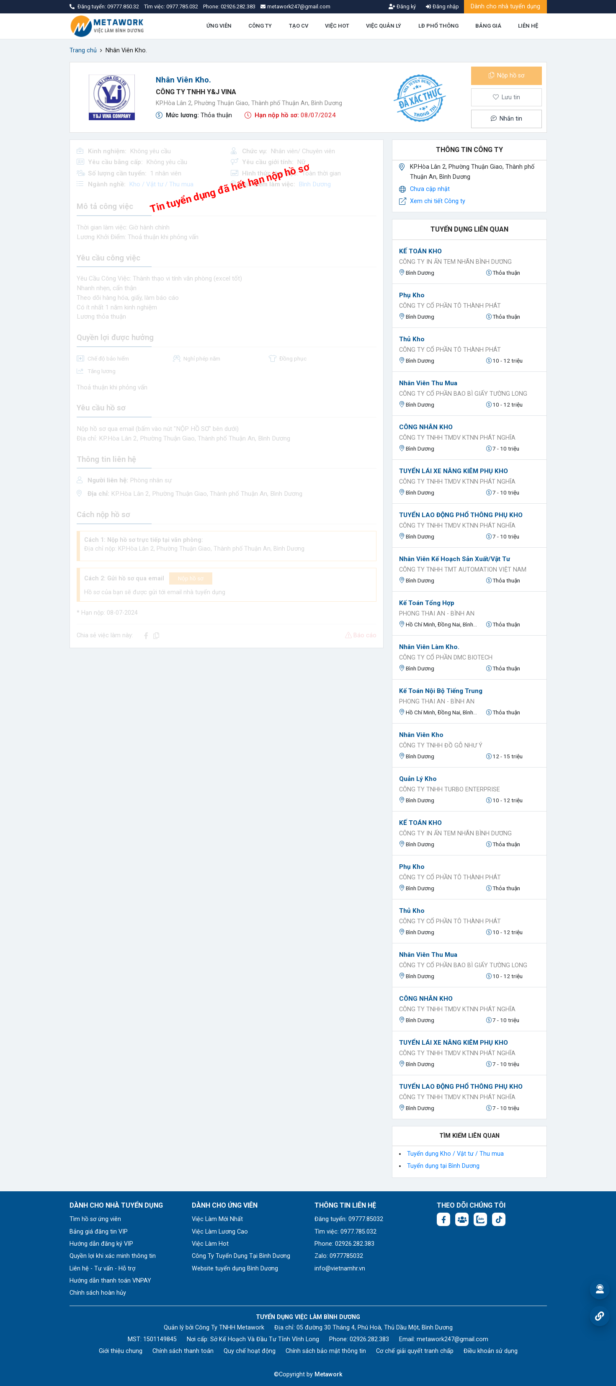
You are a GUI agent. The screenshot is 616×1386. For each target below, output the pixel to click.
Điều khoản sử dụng (491, 1351)
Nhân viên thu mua (428, 383)
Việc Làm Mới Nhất (217, 1219)
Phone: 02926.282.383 (344, 1243)
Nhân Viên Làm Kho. (429, 647)
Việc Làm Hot (210, 1243)
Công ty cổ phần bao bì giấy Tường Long (463, 393)
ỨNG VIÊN (219, 26)
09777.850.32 (123, 6)
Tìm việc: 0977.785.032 (345, 1231)
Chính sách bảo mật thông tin (326, 1351)
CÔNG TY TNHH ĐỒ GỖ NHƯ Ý (440, 745)
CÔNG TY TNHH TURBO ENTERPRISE (449, 789)
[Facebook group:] (462, 1219)
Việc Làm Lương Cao (220, 1231)
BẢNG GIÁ (488, 26)
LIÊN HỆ (528, 26)
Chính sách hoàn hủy (98, 1292)
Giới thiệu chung (120, 1351)
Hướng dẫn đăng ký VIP (101, 1243)
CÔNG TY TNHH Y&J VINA (196, 92)
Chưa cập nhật (430, 189)
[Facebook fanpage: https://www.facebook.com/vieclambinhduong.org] (443, 1219)
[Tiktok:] (498, 1219)
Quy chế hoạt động (250, 1351)
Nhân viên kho (421, 735)
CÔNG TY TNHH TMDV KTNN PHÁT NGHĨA (457, 437)
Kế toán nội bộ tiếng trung (440, 691)
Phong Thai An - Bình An (436, 613)
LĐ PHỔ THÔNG (438, 26)
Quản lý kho (418, 779)
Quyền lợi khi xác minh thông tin (113, 1256)
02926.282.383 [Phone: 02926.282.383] (369, 1339)
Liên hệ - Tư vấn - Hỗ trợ (102, 1268)
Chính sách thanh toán (183, 1351)
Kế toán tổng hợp (426, 603)
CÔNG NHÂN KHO (426, 427)
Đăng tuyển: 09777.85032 (348, 1219)
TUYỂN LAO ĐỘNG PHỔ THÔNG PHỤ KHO (461, 515)
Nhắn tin (506, 118)
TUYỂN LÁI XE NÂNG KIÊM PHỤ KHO (453, 471)
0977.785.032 (182, 6)
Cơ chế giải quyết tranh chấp (415, 1351)
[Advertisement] (227, 713)
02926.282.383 (238, 6)
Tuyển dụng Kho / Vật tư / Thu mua (455, 1153)
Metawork (328, 1374)
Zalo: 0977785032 (338, 1256)
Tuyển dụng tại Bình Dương (443, 1166)
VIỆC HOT (337, 26)
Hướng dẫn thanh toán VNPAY (110, 1280)
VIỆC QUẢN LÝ (383, 26)
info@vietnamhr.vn (339, 1268)
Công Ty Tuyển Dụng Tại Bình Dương (241, 1256)
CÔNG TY (260, 26)
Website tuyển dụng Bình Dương (235, 1268)
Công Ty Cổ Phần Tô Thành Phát (450, 305)
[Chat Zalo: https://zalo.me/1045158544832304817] (480, 1219)
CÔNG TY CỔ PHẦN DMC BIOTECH (445, 657)
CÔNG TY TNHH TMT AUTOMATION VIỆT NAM (462, 569)
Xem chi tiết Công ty (437, 201)
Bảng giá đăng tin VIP (99, 1231)
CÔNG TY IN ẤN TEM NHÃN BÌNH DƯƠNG (455, 261)
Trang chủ (83, 50)
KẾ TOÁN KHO (420, 251)
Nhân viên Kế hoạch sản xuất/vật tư (454, 559)
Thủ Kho (412, 339)
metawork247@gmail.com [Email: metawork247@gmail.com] (452, 1339)
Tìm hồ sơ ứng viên (95, 1219)
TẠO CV (298, 26)
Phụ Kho (412, 295)
